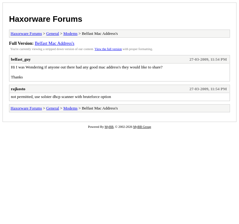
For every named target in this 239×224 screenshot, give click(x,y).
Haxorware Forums (45, 19)
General (52, 33)
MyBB (109, 126)
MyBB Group (142, 126)
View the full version (108, 49)
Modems (70, 33)
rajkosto (18, 88)
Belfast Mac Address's (54, 43)
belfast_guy (21, 59)
